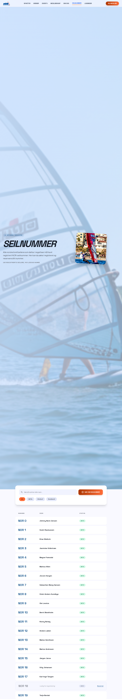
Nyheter (27, 3)
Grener (36, 3)
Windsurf (40, 499)
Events (45, 3)
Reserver (100, 686)
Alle (22, 499)
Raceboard (51, 499)
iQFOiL (30, 499)
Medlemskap (55, 3)
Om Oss (66, 3)
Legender (88, 3)
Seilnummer (76, 3)
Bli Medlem (112, 3)
